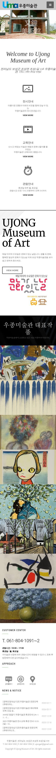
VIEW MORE (28, 115)
